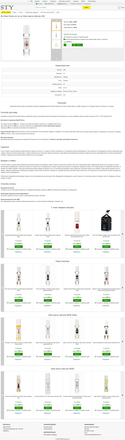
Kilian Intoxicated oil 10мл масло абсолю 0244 (106, 342)
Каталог (45, 1)
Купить (79, 45)
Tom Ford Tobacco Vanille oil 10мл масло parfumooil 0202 (48, 289)
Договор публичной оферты (91, 427)
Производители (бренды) (50, 434)
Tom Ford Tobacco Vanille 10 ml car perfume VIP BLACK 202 (106, 235)
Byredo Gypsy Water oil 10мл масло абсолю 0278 (48, 235)
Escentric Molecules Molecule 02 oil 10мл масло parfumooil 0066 (77, 397)
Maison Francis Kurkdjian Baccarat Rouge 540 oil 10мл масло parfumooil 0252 (106, 289)
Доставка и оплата (64, 1)
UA (29, 1)
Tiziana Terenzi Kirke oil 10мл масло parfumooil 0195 (77, 289)
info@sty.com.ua (62, 3)
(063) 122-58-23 (49, 3)
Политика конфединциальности (92, 434)
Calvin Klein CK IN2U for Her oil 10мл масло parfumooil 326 (106, 397)
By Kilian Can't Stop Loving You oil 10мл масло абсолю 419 (18, 343)
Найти (86, 7)
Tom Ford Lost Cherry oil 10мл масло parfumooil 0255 (19, 289)
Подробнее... (18, 252)
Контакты (53, 1)
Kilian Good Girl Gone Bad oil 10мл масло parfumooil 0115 (48, 343)
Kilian (75, 27)
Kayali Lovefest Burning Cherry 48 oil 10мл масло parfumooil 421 (77, 235)
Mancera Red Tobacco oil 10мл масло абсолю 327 (18, 397)
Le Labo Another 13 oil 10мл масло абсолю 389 (48, 396)
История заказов (48, 427)
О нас (85, 432)
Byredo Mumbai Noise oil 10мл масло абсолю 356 (18, 235)
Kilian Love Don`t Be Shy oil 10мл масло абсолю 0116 (77, 343)
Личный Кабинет (48, 428)
